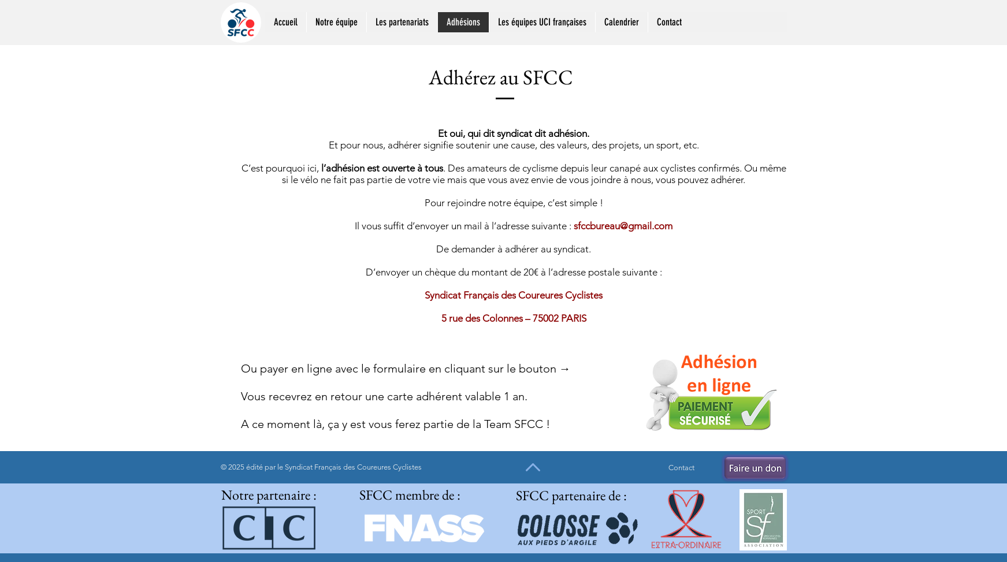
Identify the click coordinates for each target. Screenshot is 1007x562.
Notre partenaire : (269, 495)
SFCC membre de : (409, 495)
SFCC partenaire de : (571, 495)
